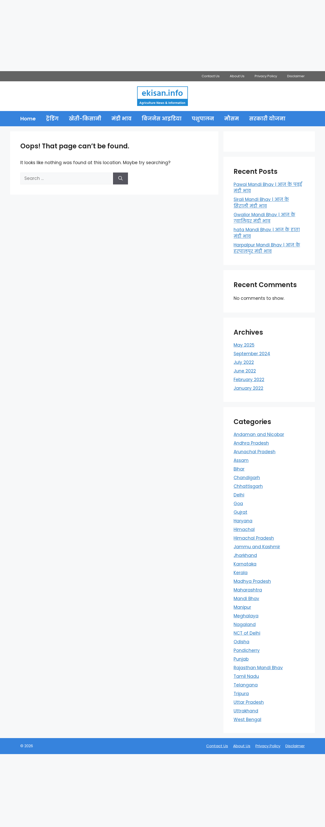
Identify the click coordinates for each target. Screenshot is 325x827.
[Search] (120, 179)
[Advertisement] (152, 35)
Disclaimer (296, 76)
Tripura (241, 694)
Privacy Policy (266, 76)
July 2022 (244, 362)
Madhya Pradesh (252, 581)
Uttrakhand (246, 711)
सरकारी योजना (267, 118)
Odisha (241, 642)
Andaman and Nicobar (259, 434)
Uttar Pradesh (249, 702)
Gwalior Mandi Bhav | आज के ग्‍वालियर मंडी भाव (264, 218)
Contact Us (211, 76)
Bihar (239, 469)
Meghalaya (246, 616)
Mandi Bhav (246, 599)
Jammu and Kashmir (257, 547)
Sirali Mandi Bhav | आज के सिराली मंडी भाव (261, 202)
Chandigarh (247, 478)
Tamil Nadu (246, 676)
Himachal (244, 529)
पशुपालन (203, 118)
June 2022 (245, 371)
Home (28, 118)
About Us (237, 76)
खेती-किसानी (85, 118)
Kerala (241, 573)
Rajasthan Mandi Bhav (258, 668)
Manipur (242, 607)
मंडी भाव (121, 118)
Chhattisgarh (248, 486)
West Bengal (247, 719)
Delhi (239, 495)
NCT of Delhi (247, 633)
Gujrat (240, 512)
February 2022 (249, 380)
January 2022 (248, 388)
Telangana (246, 685)
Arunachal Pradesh (254, 452)
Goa (238, 504)
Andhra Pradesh (251, 443)
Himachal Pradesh (254, 538)
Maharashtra (248, 590)
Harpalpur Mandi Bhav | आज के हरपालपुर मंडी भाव (267, 248)
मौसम (231, 118)
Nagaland (245, 624)
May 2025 (244, 345)
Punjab (241, 659)
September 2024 (252, 354)
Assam (241, 460)
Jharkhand (245, 555)
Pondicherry (247, 650)
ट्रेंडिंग (52, 118)
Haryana (243, 521)
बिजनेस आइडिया (162, 118)
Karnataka (245, 564)
